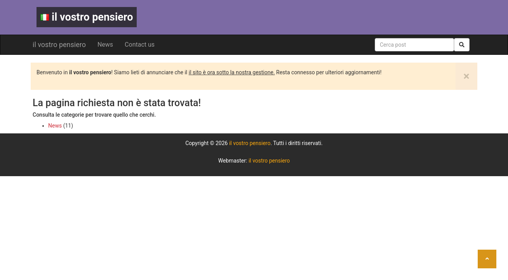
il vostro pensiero (86, 17)
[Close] (466, 76)
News (105, 44)
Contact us (140, 44)
